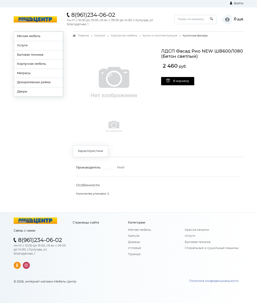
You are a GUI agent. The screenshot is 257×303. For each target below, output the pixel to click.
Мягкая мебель (28, 36)
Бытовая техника (30, 54)
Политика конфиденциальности (214, 281)
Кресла (133, 235)
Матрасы (23, 73)
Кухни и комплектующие (159, 35)
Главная (83, 35)
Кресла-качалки (197, 229)
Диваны (134, 242)
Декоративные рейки (34, 82)
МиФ (120, 167)
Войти (237, 3)
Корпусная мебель (31, 64)
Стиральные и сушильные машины (212, 248)
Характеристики (90, 151)
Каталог (99, 35)
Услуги (22, 45)
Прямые (134, 254)
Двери (22, 91)
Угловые (134, 248)
